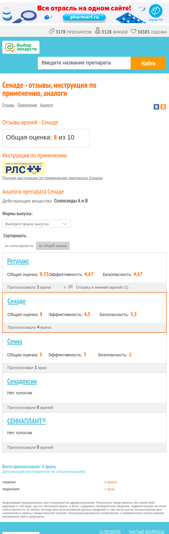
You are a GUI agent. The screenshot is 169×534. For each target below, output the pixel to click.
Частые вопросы (146, 532)
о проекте (110, 532)
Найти (148, 63)
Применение (27, 105)
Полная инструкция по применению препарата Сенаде (52, 178)
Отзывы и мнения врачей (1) (96, 287)
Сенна (14, 341)
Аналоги (46, 105)
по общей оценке (53, 245)
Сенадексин (22, 381)
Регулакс (18, 260)
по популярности (19, 245)
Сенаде (16, 300)
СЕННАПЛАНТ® (26, 420)
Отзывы (8, 105)
